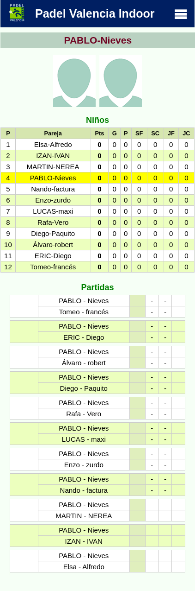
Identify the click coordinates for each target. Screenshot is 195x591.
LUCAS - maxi (84, 439)
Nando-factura (53, 189)
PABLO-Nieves (53, 178)
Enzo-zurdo (53, 200)
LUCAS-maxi (53, 211)
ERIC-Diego (53, 256)
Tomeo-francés (53, 267)
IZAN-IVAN (53, 155)
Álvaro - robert (84, 363)
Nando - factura (84, 490)
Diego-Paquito (53, 233)
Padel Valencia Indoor (97, 12)
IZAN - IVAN (84, 541)
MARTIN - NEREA (83, 516)
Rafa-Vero (53, 222)
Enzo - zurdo (84, 465)
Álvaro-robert (53, 244)
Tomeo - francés (84, 312)
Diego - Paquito (84, 388)
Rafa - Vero (83, 414)
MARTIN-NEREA (53, 167)
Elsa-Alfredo (53, 144)
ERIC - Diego (83, 337)
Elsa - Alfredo (83, 567)
